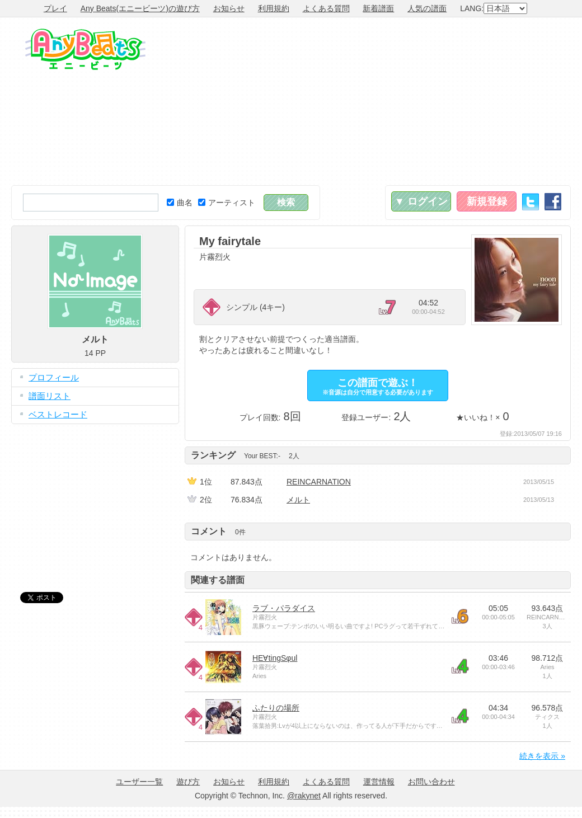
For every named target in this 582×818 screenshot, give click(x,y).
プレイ (55, 8)
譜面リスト (50, 396)
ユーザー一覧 (139, 781)
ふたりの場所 (275, 707)
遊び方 (188, 781)
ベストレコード (58, 414)
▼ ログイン (421, 201)
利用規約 (273, 8)
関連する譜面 (218, 580)
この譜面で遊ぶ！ (377, 386)
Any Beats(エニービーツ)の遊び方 (140, 8)
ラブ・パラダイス (283, 608)
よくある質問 (326, 8)
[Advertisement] (437, 101)
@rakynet (304, 795)
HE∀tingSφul (274, 658)
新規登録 (487, 201)
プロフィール (54, 377)
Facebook (553, 201)
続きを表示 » (542, 755)
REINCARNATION (319, 481)
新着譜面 (378, 8)
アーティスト (226, 202)
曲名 (180, 202)
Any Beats (85, 49)
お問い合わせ (431, 781)
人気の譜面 (427, 8)
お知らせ (229, 8)
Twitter (530, 201)
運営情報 (379, 781)
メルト (298, 499)
